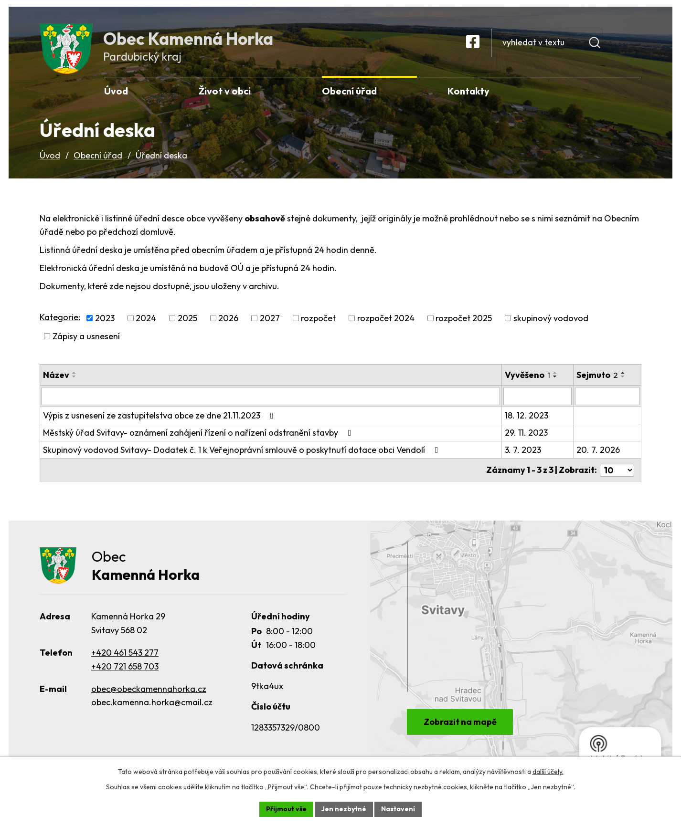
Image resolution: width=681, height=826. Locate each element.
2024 (146, 321)
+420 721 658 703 (125, 670)
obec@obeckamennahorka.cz (148, 693)
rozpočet (318, 321)
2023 (105, 321)
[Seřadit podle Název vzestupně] (74, 376)
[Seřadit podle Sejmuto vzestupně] (623, 376)
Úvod (50, 159)
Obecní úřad (98, 159)
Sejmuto (597, 378)
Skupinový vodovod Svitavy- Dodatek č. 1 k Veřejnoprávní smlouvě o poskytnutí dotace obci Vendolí (242, 453)
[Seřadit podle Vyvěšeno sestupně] (555, 380)
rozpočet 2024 (386, 321)
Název (56, 378)
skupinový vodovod (550, 321)
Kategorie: (60, 320)
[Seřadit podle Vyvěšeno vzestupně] (555, 376)
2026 (228, 321)
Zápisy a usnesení (86, 340)
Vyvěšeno (527, 378)
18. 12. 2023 (526, 419)
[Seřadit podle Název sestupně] (74, 380)
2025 (187, 321)
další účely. (548, 771)
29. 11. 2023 (526, 436)
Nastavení (398, 809)
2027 (270, 321)
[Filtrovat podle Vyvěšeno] (537, 400)
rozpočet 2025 (464, 321)
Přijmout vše (286, 809)
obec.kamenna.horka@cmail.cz (152, 706)
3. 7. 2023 (523, 453)
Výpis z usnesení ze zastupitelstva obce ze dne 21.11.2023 (160, 419)
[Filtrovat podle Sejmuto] (607, 400)
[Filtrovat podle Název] (271, 400)
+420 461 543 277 (125, 656)
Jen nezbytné (343, 809)
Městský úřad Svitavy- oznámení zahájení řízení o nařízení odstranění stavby (199, 436)
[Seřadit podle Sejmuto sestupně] (623, 380)
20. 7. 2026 (598, 453)
